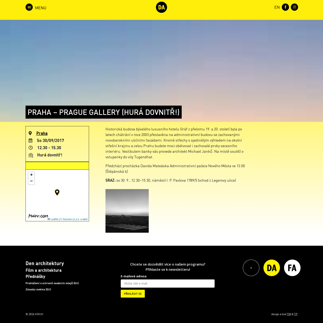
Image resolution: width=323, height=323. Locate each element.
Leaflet (53, 219)
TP (295, 314)
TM (289, 314)
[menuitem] (276, 6)
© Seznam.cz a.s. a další (74, 219)
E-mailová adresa (133, 276)
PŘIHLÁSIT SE (133, 294)
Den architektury (45, 263)
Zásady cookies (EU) (38, 289)
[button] (57, 192)
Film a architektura (44, 270)
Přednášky (35, 276)
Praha (42, 133)
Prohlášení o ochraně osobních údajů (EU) (52, 283)
